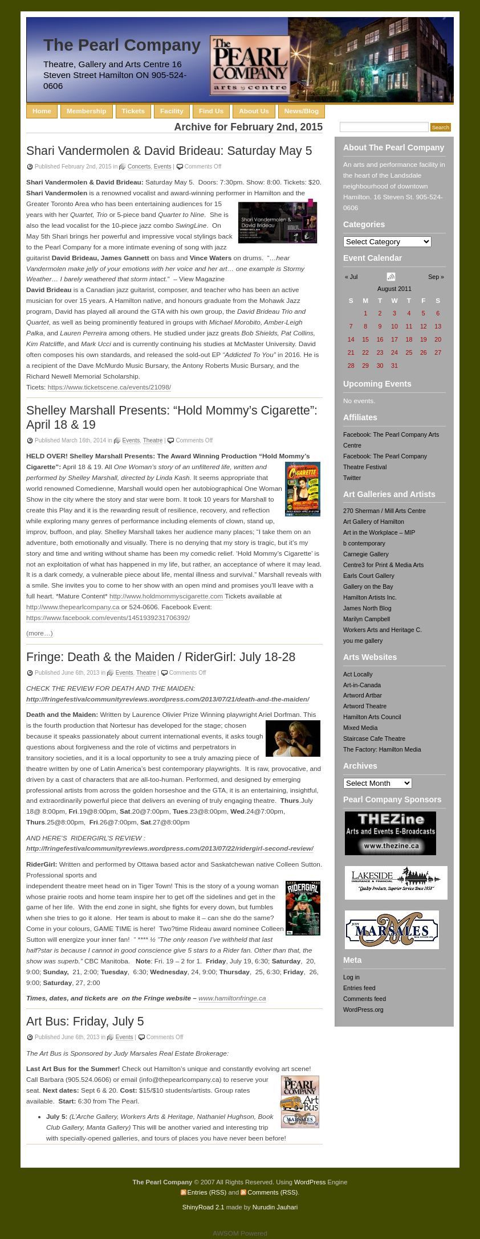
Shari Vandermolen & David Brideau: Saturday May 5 (169, 151)
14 (351, 339)
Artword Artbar (362, 695)
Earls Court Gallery (368, 575)
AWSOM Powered (240, 1233)
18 (408, 339)
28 (351, 365)
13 (437, 326)
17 (394, 339)
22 (365, 352)
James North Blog (367, 608)
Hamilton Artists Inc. (370, 597)
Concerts (139, 166)
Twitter (352, 477)
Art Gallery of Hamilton (373, 521)
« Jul (351, 276)
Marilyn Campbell (366, 619)
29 (365, 365)
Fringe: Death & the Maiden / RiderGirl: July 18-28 (160, 657)
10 (394, 326)
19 (423, 339)
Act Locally (357, 674)
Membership (87, 111)
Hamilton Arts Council (372, 716)
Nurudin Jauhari (275, 1207)
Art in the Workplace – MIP (379, 532)
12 (423, 326)
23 (380, 352)
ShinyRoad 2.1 (203, 1207)
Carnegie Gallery (366, 554)
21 (351, 352)
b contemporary (364, 543)
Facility (172, 111)
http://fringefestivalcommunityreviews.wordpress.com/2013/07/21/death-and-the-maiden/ (167, 699)
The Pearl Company (122, 44)
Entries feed (359, 987)
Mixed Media (360, 727)
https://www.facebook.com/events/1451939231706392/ (108, 618)
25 (408, 352)
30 (380, 365)
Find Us (211, 111)
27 (437, 352)
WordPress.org (363, 1009)
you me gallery (363, 640)
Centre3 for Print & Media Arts (383, 564)
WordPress (310, 1182)
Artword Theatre (365, 706)
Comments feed (364, 998)
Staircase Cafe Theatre (374, 738)
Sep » (436, 276)
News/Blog (301, 111)
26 (423, 352)
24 (394, 352)
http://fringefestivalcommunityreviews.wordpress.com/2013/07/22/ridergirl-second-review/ (170, 848)
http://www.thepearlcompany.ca (72, 607)
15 (365, 339)
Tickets (133, 111)
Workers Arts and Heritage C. (382, 629)
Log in (351, 977)
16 (380, 339)
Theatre (153, 440)
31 (394, 365)
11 (408, 326)
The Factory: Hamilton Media (382, 749)
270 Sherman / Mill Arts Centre (384, 510)
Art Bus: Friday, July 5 (85, 1021)
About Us (254, 111)
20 (437, 339)
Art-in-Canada (362, 685)
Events (163, 166)
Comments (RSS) (272, 1192)
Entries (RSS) (207, 1192)
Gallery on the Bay (368, 586)
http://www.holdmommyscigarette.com (166, 596)
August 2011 (394, 288)
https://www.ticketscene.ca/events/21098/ (109, 387)
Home (41, 111)
